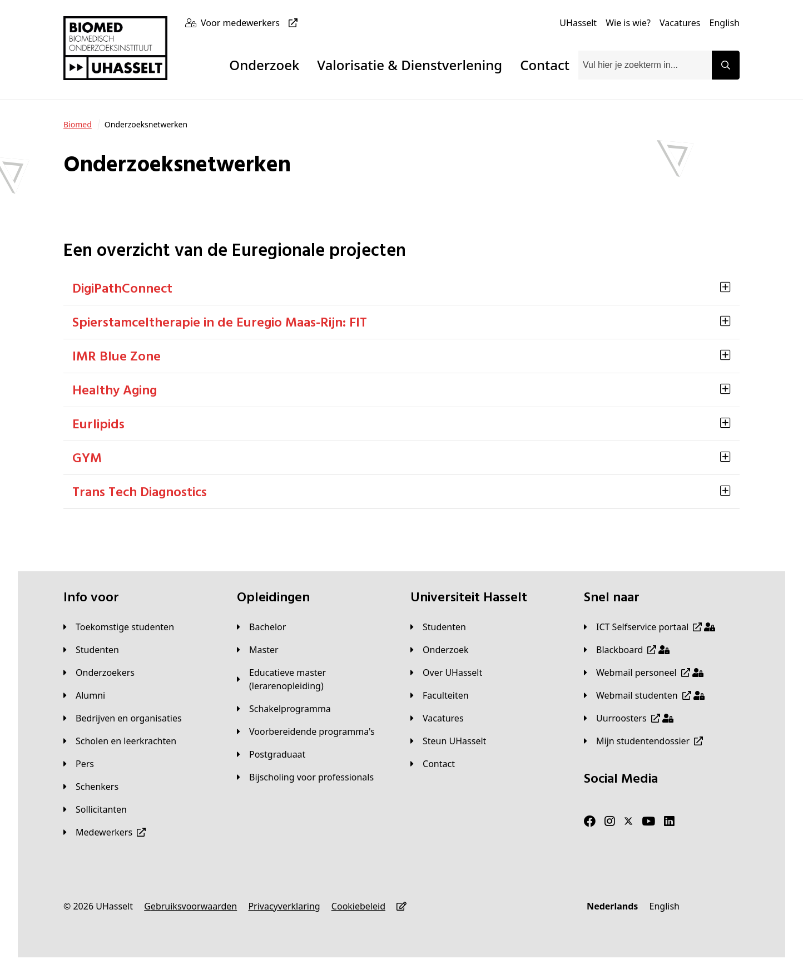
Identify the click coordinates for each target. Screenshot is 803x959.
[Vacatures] (680, 22)
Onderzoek (264, 65)
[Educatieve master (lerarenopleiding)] (315, 679)
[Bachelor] (261, 627)
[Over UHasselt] (446, 672)
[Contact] (432, 763)
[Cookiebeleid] (358, 906)
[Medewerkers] (104, 832)
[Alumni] (84, 695)
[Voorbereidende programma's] (306, 731)
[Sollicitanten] (95, 809)
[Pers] (78, 763)
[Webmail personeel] (643, 672)
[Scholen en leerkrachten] (119, 741)
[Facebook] (590, 821)
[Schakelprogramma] (284, 708)
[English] (725, 22)
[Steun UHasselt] (448, 741)
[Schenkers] (90, 786)
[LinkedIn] (669, 821)
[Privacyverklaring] (284, 906)
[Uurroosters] (628, 718)
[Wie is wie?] (628, 22)
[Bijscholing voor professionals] (305, 777)
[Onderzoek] (439, 649)
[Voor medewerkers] (251, 22)
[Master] (258, 649)
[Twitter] (628, 821)
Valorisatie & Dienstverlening (409, 65)
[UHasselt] (578, 22)
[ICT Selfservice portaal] (649, 627)
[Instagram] (609, 821)
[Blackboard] (627, 649)
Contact (544, 65)
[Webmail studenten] (644, 695)
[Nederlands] (612, 906)
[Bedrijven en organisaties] (122, 718)
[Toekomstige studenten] (118, 627)
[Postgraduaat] (271, 754)
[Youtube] (648, 821)
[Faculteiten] (439, 695)
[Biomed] (77, 124)
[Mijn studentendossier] (643, 741)
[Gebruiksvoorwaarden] (190, 906)
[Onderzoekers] (99, 672)
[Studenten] (91, 649)
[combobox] (645, 65)
